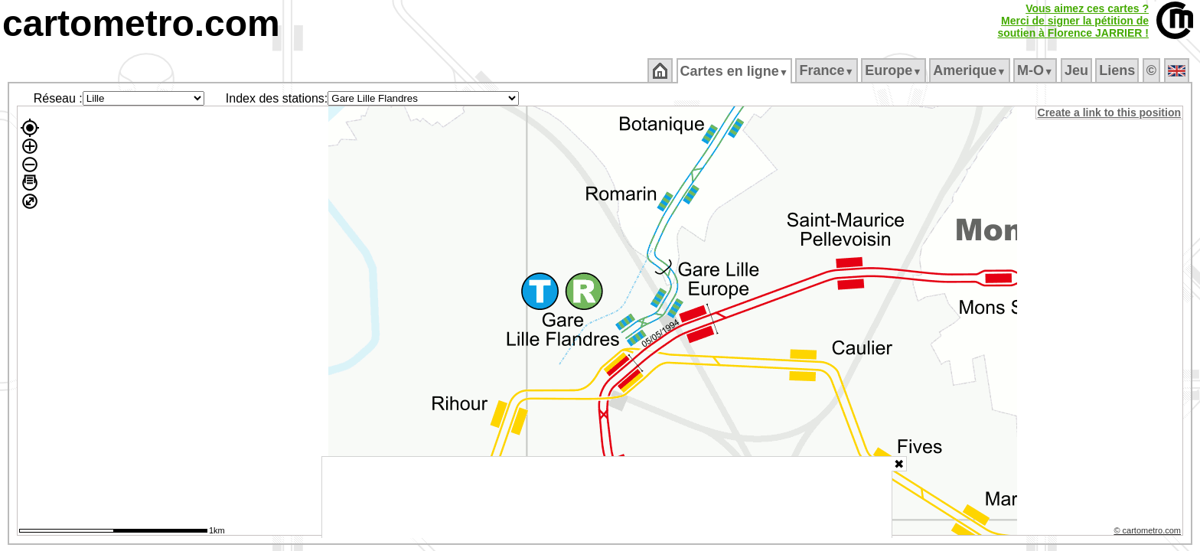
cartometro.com (141, 23)
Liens (1118, 70)
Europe (894, 70)
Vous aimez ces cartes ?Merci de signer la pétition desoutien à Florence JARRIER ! (1073, 20)
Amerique (970, 70)
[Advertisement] (606, 497)
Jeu (1077, 70)
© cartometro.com (1148, 532)
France (828, 70)
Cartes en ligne (735, 71)
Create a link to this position (1110, 112)
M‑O (1037, 70)
